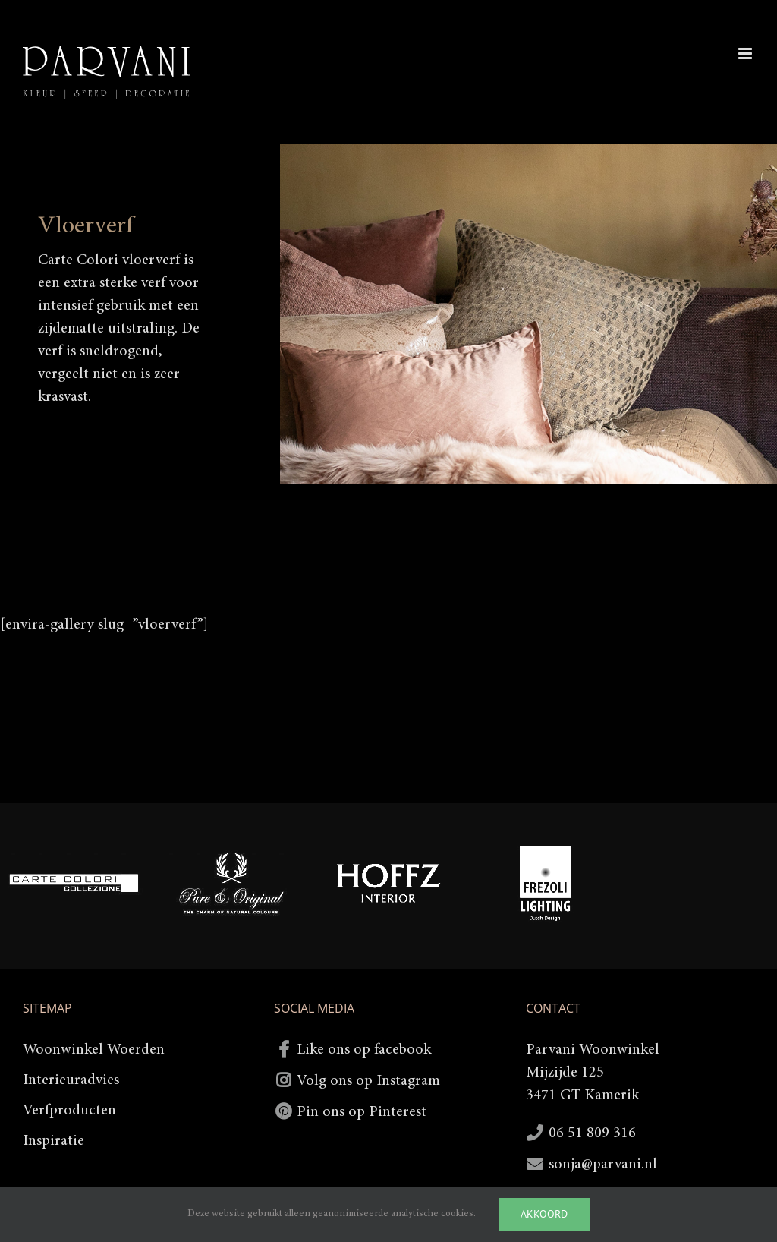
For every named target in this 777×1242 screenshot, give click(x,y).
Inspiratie (53, 1141)
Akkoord (544, 1214)
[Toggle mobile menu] (746, 53)
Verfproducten (69, 1110)
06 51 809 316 (592, 1133)
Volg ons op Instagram (368, 1081)
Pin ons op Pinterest (361, 1112)
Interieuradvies (71, 1080)
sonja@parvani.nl (603, 1164)
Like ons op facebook (364, 1050)
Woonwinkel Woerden (94, 1050)
